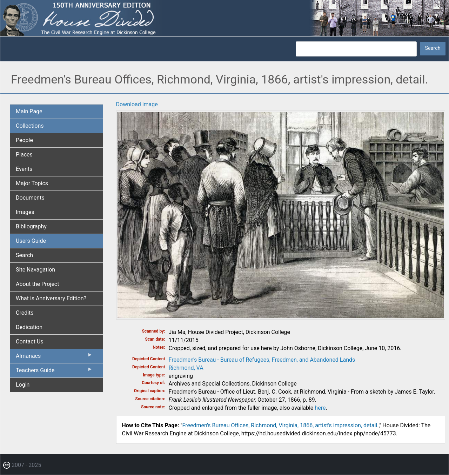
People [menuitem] (24, 140)
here (320, 407)
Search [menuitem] (24, 255)
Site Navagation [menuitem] (35, 269)
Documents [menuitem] (30, 197)
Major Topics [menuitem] (32, 183)
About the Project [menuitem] (37, 284)
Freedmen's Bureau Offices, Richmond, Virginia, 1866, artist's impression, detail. (280, 425)
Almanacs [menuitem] (54, 357)
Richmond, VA (186, 367)
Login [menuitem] (22, 384)
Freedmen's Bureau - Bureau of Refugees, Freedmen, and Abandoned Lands (262, 359)
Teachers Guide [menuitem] (54, 371)
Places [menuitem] (24, 154)
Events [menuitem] (24, 169)
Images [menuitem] (25, 212)
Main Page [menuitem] (29, 111)
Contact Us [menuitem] (29, 341)
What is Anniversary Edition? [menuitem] (51, 298)
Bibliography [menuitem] (31, 226)
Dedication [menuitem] (29, 327)
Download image (137, 104)
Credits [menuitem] (25, 312)
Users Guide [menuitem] (31, 241)
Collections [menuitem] (30, 125)
